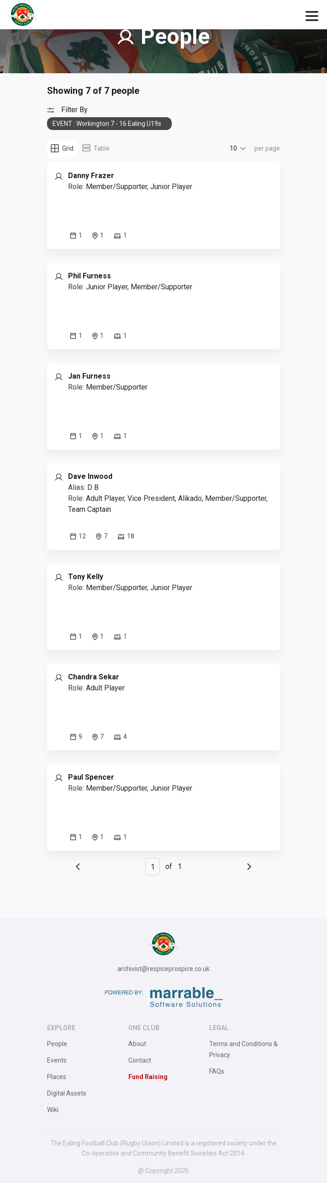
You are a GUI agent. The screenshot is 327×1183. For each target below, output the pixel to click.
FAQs (216, 1071)
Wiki (52, 1109)
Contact (139, 1060)
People (57, 1043)
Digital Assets (66, 1093)
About (137, 1043)
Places (56, 1076)
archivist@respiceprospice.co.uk (163, 968)
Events (57, 1060)
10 (233, 148)
